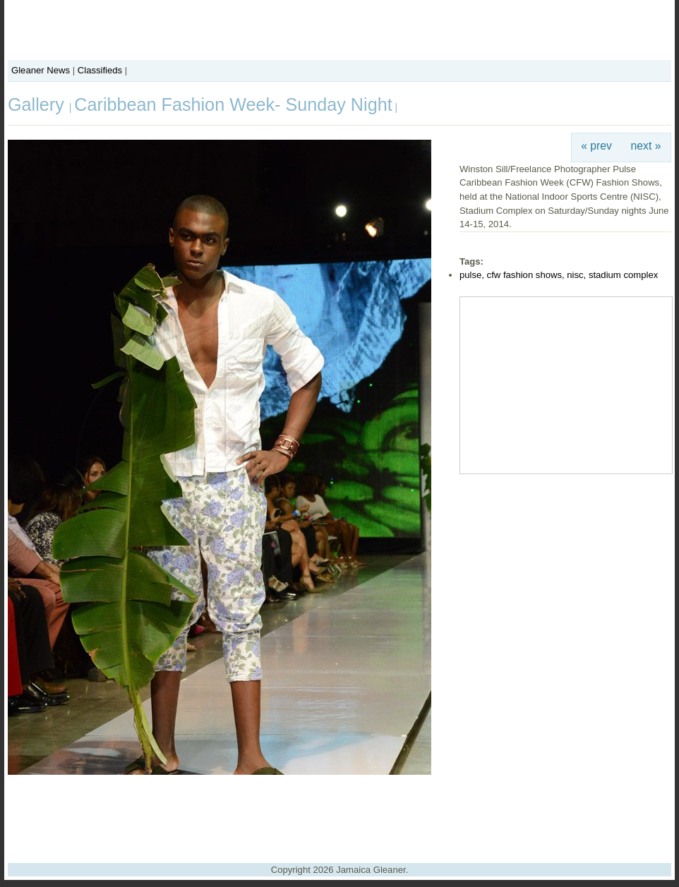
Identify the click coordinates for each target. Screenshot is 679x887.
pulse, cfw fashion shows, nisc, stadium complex (558, 275)
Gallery (38, 104)
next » (646, 146)
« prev (596, 146)
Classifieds (100, 70)
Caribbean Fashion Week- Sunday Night (233, 104)
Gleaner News (40, 70)
